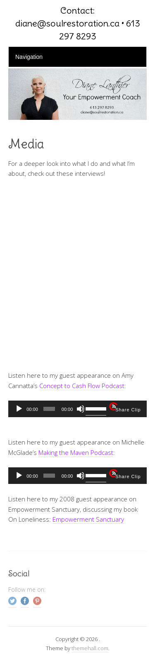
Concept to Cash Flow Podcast (81, 386)
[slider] (49, 409)
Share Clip (128, 409)
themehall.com (90, 648)
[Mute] (80, 409)
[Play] (19, 409)
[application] (77, 409)
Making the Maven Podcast (75, 452)
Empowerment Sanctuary (88, 519)
